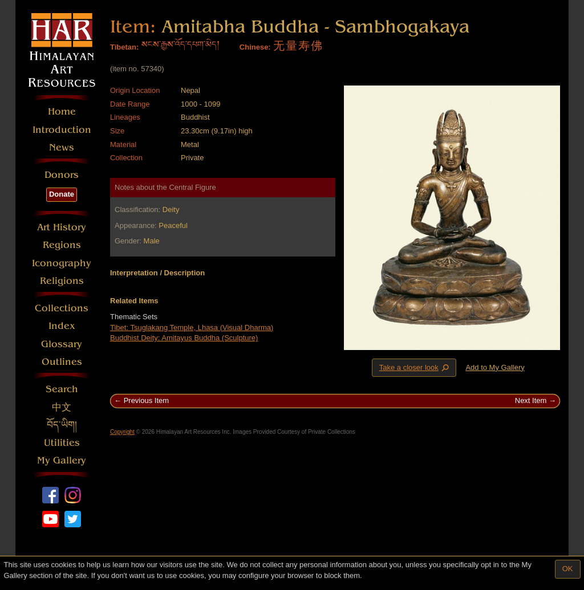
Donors (61, 174)
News (61, 147)
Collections (61, 308)
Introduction (62, 129)
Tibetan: (124, 47)
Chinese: (255, 47)
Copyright (122, 432)
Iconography (61, 263)
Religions (62, 280)
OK (567, 568)
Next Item (531, 400)
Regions (62, 244)
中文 (61, 407)
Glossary (61, 344)
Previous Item (146, 400)
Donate (61, 194)
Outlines (62, 361)
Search (62, 389)
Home (62, 111)
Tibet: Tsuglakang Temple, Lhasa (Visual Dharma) (191, 327)
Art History (61, 227)
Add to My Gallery (494, 367)
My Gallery (61, 460)
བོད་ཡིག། (62, 425)
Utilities (62, 442)
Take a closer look (415, 367)
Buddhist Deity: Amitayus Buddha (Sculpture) (184, 337)
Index (61, 325)
